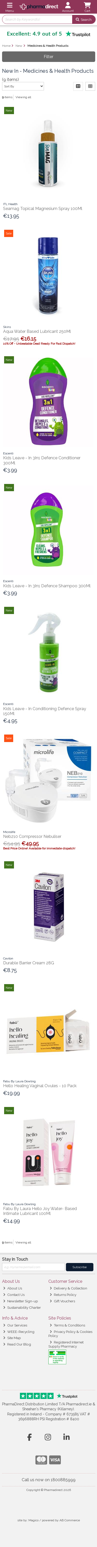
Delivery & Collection (68, 1288)
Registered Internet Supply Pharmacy (66, 1344)
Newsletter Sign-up (20, 1301)
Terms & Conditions (67, 1325)
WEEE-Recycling (18, 1332)
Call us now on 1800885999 (49, 1479)
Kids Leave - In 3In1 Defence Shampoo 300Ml (47, 585)
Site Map (12, 1338)
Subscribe (79, 1267)
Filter (48, 56)
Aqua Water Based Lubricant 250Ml (37, 331)
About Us (12, 1288)
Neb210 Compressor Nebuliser (32, 836)
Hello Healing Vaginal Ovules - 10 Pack (40, 1085)
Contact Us (14, 1295)
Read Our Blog (17, 1344)
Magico (33, 1520)
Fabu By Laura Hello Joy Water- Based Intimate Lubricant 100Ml (40, 1211)
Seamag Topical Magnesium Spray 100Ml (42, 208)
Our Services (15, 1325)
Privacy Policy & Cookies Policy (70, 1334)
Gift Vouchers (62, 1301)
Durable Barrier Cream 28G (28, 962)
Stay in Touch (15, 1259)
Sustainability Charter (22, 1307)
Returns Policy (63, 1295)
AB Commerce (69, 1520)
